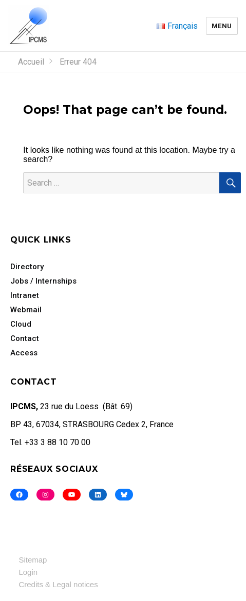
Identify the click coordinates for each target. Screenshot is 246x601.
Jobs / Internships (43, 281)
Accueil (31, 62)
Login (27, 572)
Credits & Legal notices (58, 584)
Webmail (26, 309)
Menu (222, 26)
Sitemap (32, 559)
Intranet (24, 295)
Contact (24, 338)
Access (23, 352)
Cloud (20, 324)
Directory (27, 266)
